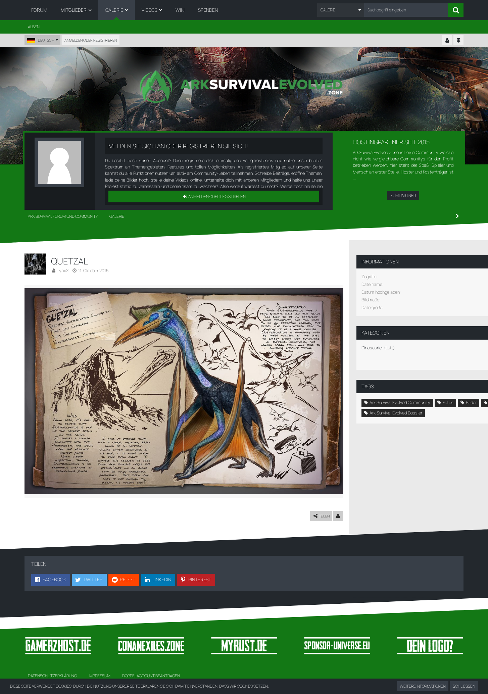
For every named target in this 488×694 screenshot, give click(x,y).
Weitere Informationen (423, 686)
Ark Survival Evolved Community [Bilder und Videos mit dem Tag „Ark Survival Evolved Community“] (396, 394)
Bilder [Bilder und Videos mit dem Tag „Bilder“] (371, 404)
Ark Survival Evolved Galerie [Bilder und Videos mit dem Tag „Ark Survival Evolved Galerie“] (392, 414)
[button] (340, 10)
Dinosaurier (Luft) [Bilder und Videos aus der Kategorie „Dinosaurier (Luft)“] (374, 339)
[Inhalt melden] (327, 509)
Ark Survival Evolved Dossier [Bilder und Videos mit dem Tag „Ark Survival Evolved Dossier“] (392, 425)
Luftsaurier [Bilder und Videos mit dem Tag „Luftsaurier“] (399, 404)
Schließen (464, 686)
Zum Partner (403, 195)
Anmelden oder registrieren (90, 40)
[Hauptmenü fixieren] (458, 41)
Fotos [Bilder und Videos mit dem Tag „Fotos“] (444, 394)
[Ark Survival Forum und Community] (244, 86)
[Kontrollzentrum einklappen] (447, 41)
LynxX (62, 270)
